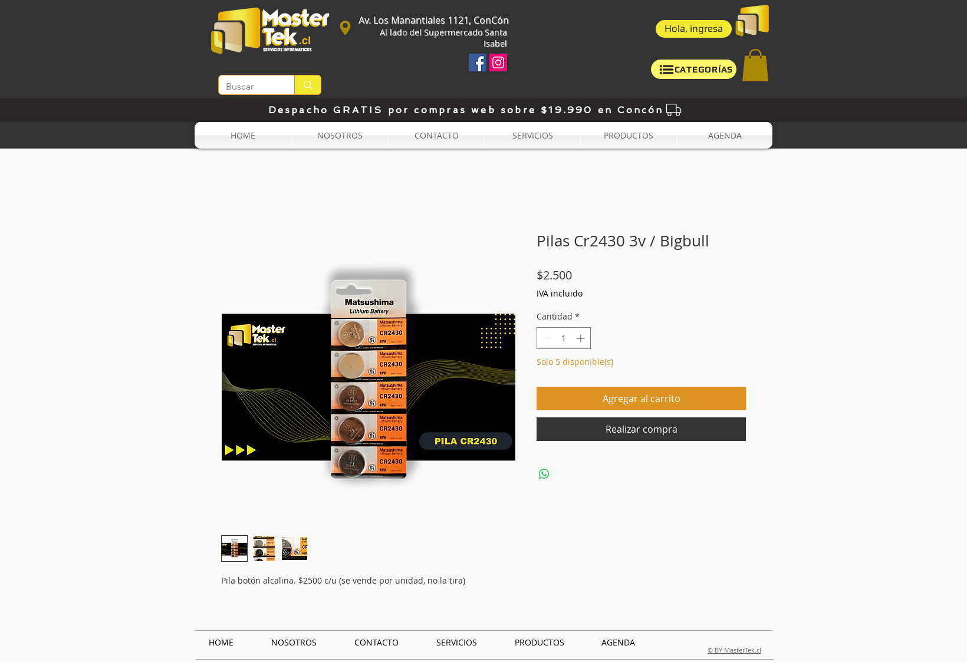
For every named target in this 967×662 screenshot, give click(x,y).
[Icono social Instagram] (498, 62)
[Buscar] (247, 86)
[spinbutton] (563, 338)
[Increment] (581, 338)
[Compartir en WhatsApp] (544, 474)
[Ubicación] (345, 28)
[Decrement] (545, 338)
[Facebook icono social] (477, 62)
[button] (694, 29)
